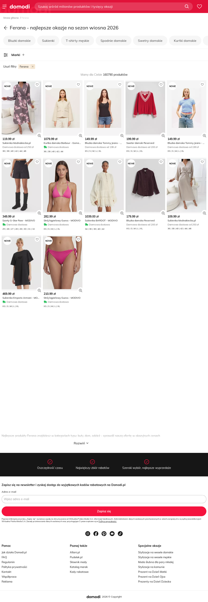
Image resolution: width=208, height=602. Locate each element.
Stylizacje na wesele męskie (154, 557)
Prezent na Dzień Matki (152, 571)
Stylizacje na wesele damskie (155, 552)
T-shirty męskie (77, 41)
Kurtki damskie (185, 41)
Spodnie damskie (114, 41)
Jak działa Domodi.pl (14, 552)
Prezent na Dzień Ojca (151, 576)
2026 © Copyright (112, 596)
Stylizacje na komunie (151, 567)
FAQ (4, 557)
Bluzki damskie (19, 41)
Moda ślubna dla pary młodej (155, 562)
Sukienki (48, 41)
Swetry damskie (150, 41)
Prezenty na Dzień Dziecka (154, 581)
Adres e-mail (9, 491)
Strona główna (11, 17)
